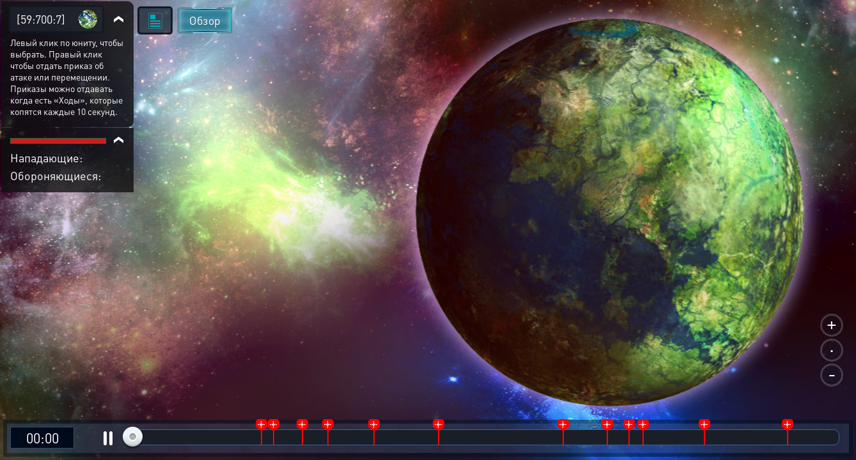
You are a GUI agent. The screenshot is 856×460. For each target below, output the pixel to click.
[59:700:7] (41, 19)
